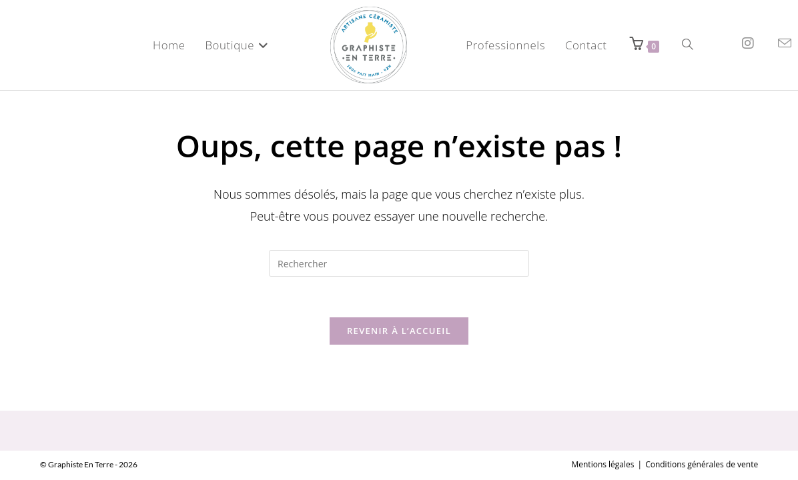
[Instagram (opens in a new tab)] (748, 43)
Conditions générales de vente (701, 432)
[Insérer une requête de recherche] (399, 263)
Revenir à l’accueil (399, 331)
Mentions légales (602, 432)
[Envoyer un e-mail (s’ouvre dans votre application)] (785, 43)
